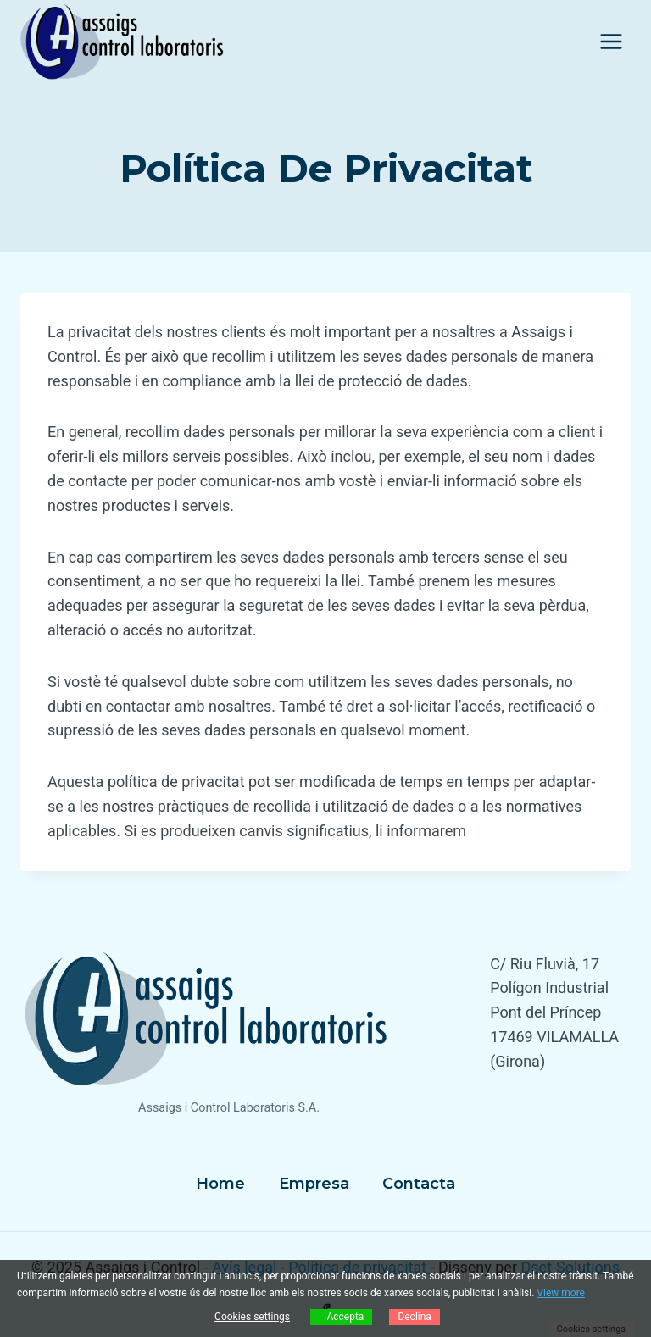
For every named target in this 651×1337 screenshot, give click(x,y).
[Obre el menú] (611, 41)
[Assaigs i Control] (122, 41)
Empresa (314, 1183)
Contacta (418, 1183)
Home (220, 1183)
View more (561, 1293)
